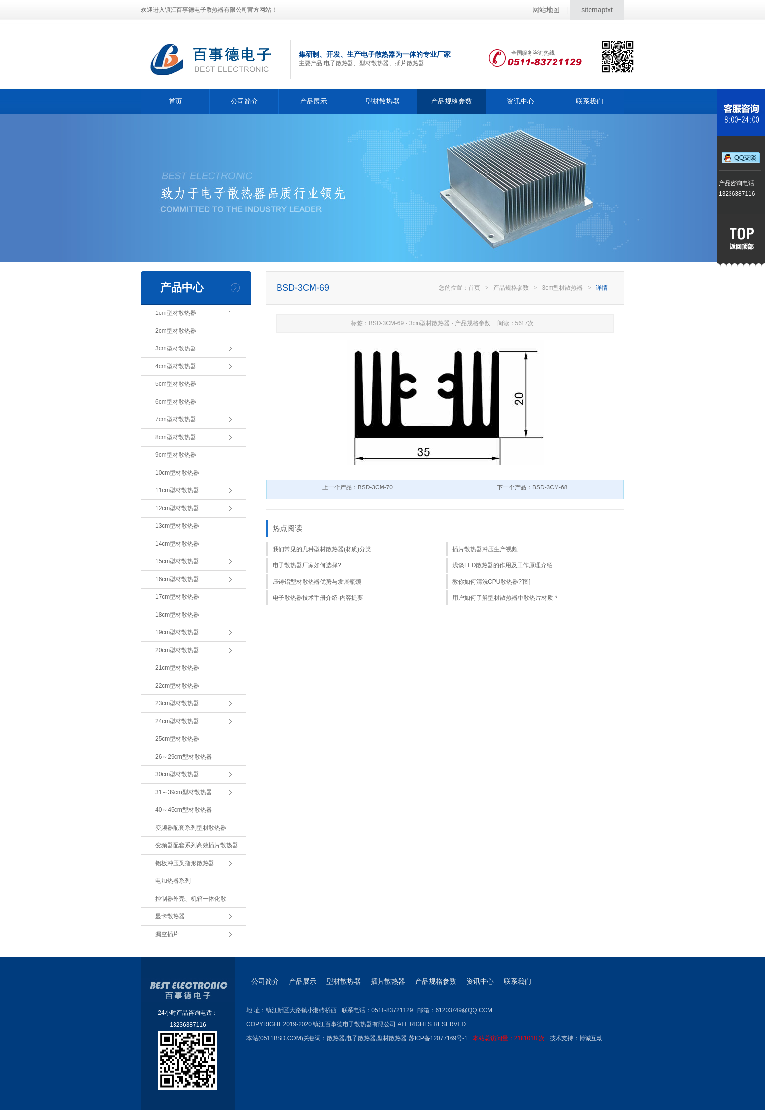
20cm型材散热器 (177, 650)
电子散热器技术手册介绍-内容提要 (318, 597)
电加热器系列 (173, 880)
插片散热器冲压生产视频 (485, 549)
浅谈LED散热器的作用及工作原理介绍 (502, 565)
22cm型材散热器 (177, 685)
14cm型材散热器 (177, 543)
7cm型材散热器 (175, 419)
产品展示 (313, 101)
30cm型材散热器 (177, 774)
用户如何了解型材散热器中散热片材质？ (505, 597)
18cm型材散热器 (177, 614)
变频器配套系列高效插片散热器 (196, 845)
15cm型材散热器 (177, 561)
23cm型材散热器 (177, 703)
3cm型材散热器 (175, 348)
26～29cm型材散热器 (183, 756)
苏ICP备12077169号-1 (479, 1038)
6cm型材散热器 (175, 401)
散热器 (336, 1038)
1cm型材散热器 (175, 313)
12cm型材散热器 (177, 508)
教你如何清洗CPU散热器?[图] (491, 581)
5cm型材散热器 (175, 384)
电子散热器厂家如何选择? (307, 565)
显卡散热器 (170, 916)
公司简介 (244, 101)
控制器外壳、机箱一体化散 (190, 898)
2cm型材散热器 (175, 330)
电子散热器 (361, 1038)
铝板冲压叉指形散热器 (184, 863)
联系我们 (589, 101)
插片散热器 (388, 981)
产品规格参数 (451, 101)
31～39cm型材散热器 (183, 792)
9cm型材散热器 (175, 454)
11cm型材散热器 (177, 490)
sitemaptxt (597, 10)
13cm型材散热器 (177, 525)
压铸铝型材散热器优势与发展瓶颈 (317, 581)
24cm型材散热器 (177, 721)
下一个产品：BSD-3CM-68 (532, 487)
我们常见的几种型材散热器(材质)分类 (322, 549)
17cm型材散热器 (177, 596)
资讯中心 (520, 101)
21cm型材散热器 (177, 667)
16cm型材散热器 (177, 579)
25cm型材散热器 (177, 738)
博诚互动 (591, 1038)
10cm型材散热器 (177, 472)
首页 (175, 101)
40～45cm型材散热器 (183, 809)
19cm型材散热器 (177, 632)
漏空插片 (167, 934)
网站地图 (546, 10)
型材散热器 (382, 101)
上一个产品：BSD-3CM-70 (357, 487)
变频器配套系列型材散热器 (190, 827)
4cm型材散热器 (175, 366)
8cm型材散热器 (175, 437)
